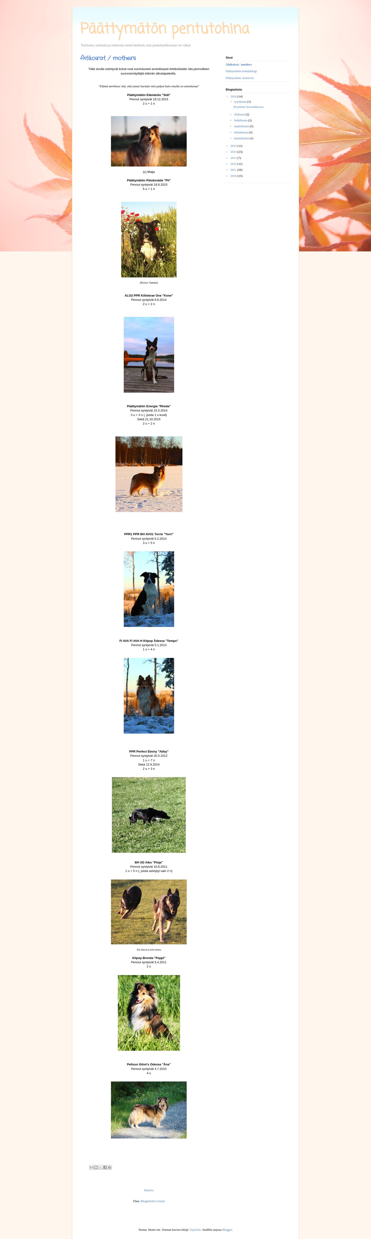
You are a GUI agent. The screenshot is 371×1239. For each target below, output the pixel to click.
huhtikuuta (241, 120)
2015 (233, 146)
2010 (233, 176)
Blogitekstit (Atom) (153, 1201)
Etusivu (149, 1190)
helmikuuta (241, 132)
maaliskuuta (242, 126)
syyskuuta (240, 101)
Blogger (227, 1229)
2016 (233, 96)
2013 (233, 158)
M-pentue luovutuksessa (248, 107)
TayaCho (195, 1229)
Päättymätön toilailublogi (241, 71)
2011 (233, 169)
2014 (233, 151)
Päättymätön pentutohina (164, 29)
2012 (233, 164)
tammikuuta (242, 138)
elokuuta (240, 114)
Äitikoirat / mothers (239, 64)
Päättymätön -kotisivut (240, 78)
